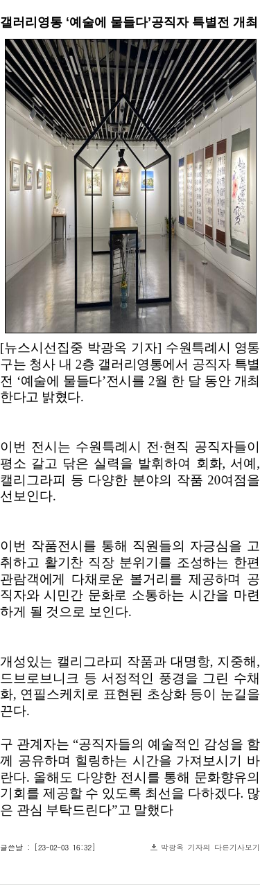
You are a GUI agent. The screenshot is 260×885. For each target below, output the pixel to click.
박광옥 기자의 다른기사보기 (210, 847)
